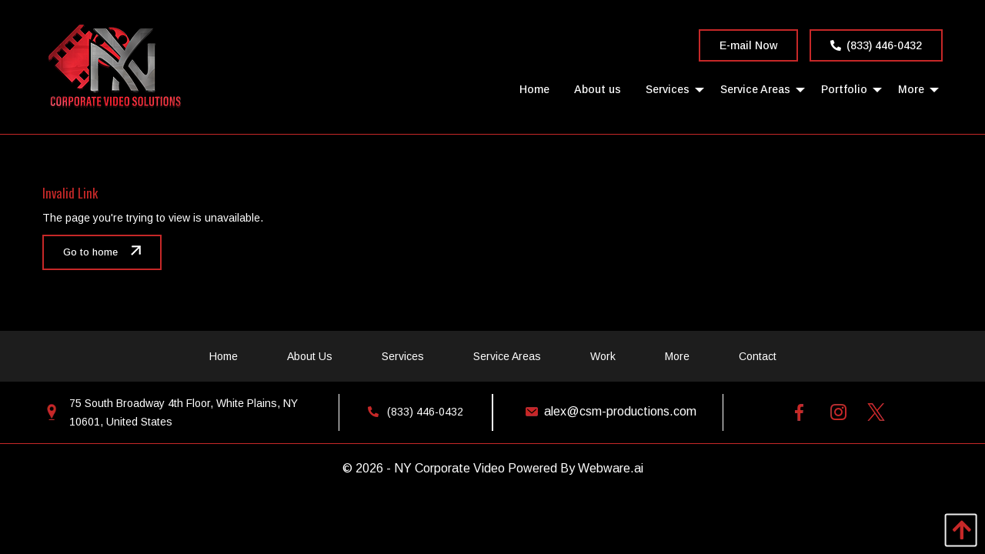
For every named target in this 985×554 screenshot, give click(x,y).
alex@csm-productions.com (607, 411)
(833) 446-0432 (876, 45)
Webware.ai (610, 468)
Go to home (90, 252)
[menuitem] (534, 89)
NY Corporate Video (449, 468)
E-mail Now (748, 45)
